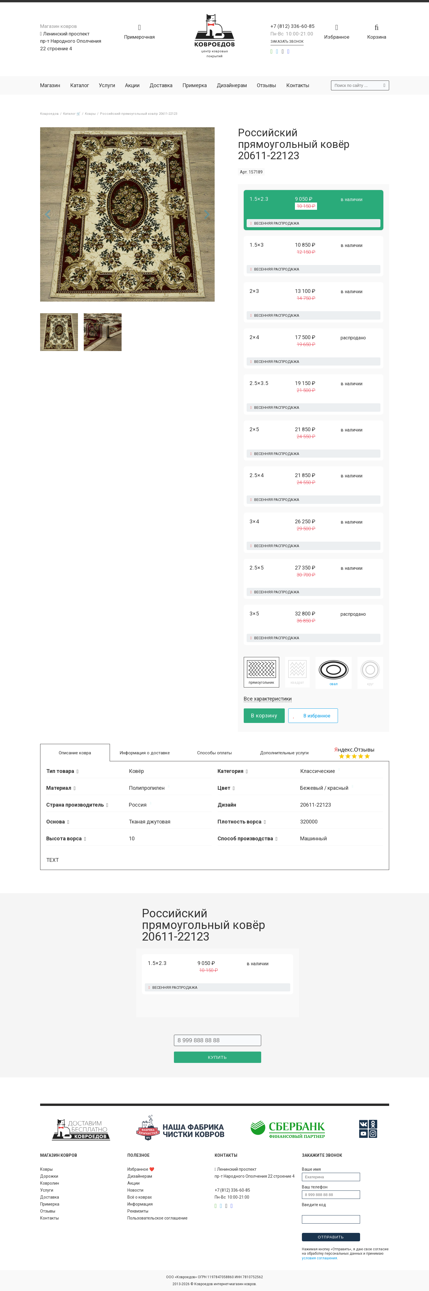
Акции (132, 85)
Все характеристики (268, 699)
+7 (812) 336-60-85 (292, 26)
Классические (317, 771)
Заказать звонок (287, 42)
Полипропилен (147, 788)
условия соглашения (319, 1258)
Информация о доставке (145, 752)
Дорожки (49, 1176)
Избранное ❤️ (140, 1169)
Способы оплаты (214, 752)
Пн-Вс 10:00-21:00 (291, 34)
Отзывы (266, 85)
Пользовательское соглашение (157, 1218)
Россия (138, 805)
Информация (140, 1204)
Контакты (297, 85)
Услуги (107, 85)
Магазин (50, 85)
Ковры (46, 1169)
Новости (135, 1190)
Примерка (194, 85)
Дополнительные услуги (284, 752)
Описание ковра (75, 752)
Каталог (79, 85)
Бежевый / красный (324, 788)
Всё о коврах (139, 1197)
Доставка (160, 85)
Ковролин (49, 1183)
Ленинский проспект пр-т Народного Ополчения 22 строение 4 (70, 41)
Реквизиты (137, 1211)
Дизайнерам (232, 85)
